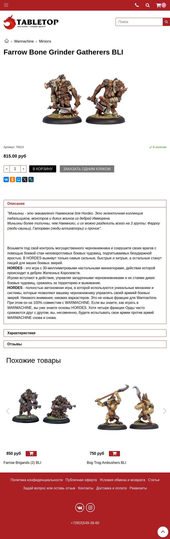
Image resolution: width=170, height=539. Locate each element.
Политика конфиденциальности (37, 480)
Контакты (85, 488)
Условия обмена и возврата (122, 480)
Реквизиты (138, 488)
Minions (45, 41)
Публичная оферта (81, 480)
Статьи (154, 480)
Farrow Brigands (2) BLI (22, 463)
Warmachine (24, 41)
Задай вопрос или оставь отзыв (49, 488)
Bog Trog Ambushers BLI (106, 463)
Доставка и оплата (111, 488)
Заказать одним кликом (87, 169)
